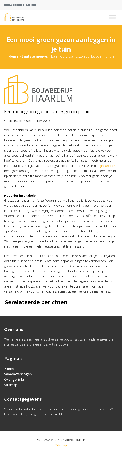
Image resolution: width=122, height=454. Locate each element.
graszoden (107, 166)
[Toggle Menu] (112, 17)
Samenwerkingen (18, 374)
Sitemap (10, 385)
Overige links (14, 379)
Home (13, 56)
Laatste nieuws (35, 56)
